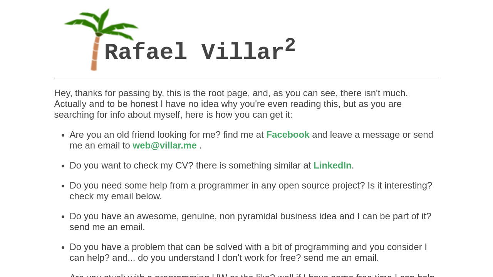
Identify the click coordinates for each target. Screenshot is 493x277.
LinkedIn (261, 78)
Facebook (235, 66)
